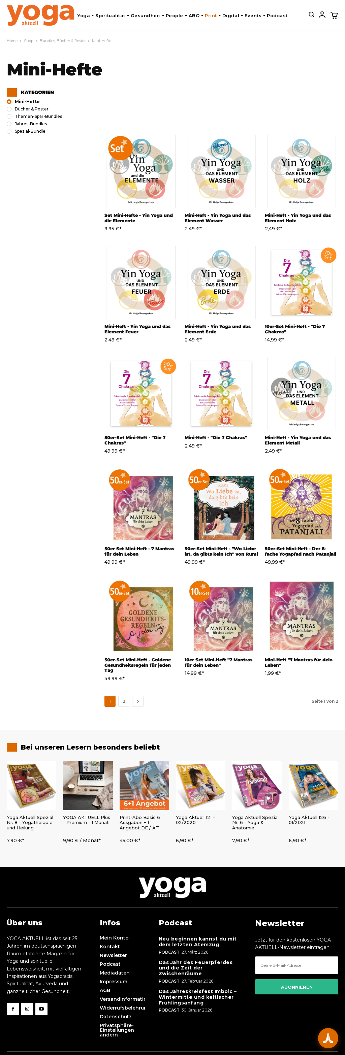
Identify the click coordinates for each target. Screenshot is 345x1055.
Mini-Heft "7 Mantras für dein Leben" (299, 662)
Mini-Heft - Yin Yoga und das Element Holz (298, 217)
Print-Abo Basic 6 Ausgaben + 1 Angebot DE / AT (140, 822)
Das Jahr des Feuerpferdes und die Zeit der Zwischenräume (196, 968)
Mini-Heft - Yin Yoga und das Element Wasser (218, 217)
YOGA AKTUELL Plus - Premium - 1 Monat (86, 820)
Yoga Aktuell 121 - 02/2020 (195, 820)
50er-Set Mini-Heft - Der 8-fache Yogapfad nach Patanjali (300, 551)
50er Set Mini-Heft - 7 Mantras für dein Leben (139, 551)
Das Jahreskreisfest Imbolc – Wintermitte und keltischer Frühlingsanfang (198, 997)
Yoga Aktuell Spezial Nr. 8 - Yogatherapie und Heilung (30, 822)
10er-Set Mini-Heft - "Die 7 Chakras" (295, 329)
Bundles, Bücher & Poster (63, 40)
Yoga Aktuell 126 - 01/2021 (309, 820)
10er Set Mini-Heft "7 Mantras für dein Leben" (218, 662)
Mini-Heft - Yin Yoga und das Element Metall (298, 440)
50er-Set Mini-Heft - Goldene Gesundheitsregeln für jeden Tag (137, 665)
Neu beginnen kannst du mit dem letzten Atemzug (198, 942)
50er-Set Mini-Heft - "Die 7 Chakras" (134, 440)
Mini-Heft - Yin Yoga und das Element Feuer (137, 329)
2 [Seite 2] (124, 701)
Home (12, 40)
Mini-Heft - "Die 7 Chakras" (216, 437)
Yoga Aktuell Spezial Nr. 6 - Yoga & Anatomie (255, 822)
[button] (311, 14)
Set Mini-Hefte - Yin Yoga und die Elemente (138, 217)
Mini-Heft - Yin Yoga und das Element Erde (218, 329)
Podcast (169, 952)
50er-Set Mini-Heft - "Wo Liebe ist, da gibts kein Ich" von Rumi (221, 551)
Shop (28, 40)
